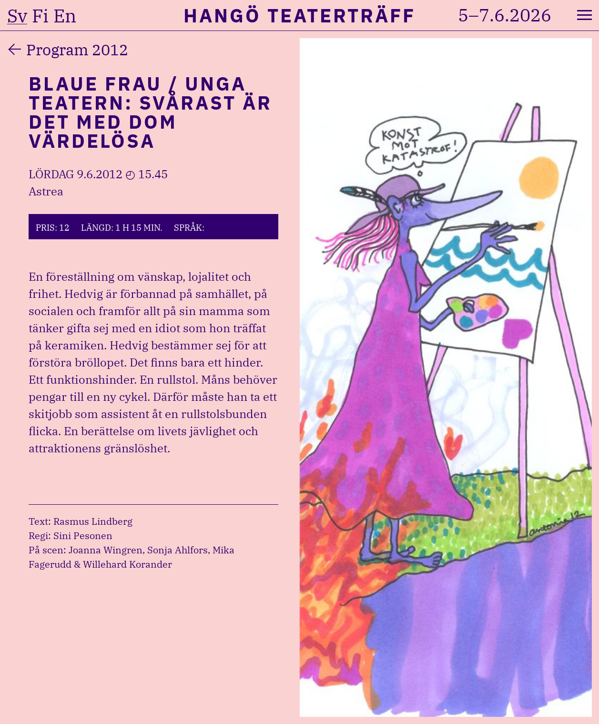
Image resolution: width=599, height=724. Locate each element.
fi (40, 15)
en (64, 15)
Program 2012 (77, 50)
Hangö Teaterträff (299, 15)
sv (17, 15)
